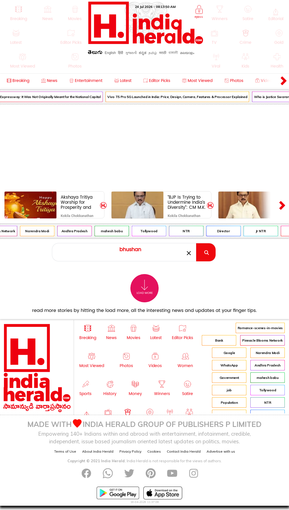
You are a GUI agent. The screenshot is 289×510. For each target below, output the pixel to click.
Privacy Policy (130, 451)
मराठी (162, 53)
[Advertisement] (144, 146)
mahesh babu (114, 231)
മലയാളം (187, 53)
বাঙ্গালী (173, 53)
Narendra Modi (40, 231)
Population (229, 402)
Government (229, 378)
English (110, 53)
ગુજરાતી (131, 53)
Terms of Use (65, 451)
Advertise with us (221, 451)
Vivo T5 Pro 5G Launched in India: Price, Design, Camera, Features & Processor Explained (180, 97)
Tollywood (151, 231)
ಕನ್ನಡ (142, 53)
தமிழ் (152, 53)
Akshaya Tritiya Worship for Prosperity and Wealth (77, 202)
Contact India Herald (184, 451)
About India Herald (97, 451)
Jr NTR (263, 231)
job (229, 390)
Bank (219, 340)
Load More (145, 287)
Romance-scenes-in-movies (260, 328)
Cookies (154, 451)
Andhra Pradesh (77, 231)
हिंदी (120, 53)
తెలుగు (95, 53)
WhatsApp (229, 365)
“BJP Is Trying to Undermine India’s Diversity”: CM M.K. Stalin (186, 202)
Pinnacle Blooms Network (262, 340)
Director (226, 231)
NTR (188, 231)
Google (229, 353)
